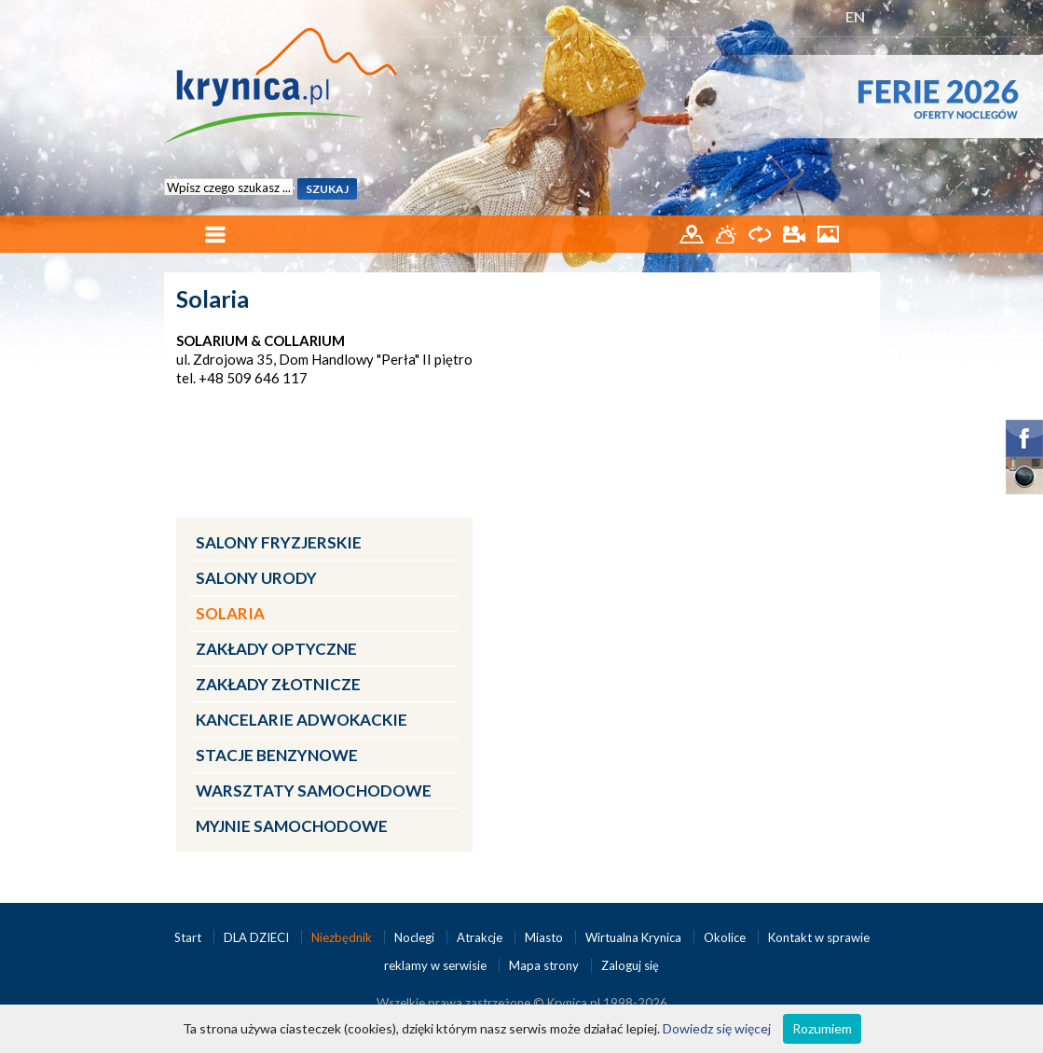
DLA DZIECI (258, 937)
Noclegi (415, 937)
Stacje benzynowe (277, 755)
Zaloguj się (630, 965)
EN (855, 16)
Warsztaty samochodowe (314, 790)
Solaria (230, 613)
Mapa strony (544, 965)
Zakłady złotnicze (278, 684)
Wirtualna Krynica (634, 937)
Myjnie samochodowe (292, 826)
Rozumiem (822, 1028)
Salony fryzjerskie (279, 542)
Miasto (545, 937)
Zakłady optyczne (276, 649)
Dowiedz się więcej (717, 1028)
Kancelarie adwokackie (301, 719)
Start (189, 937)
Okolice (726, 937)
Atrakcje (481, 937)
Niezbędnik (343, 937)
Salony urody (256, 578)
